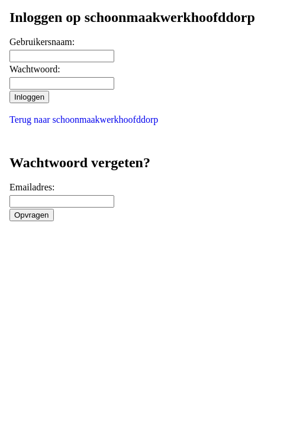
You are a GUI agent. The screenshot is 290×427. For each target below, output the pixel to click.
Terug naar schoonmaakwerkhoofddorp (83, 119)
